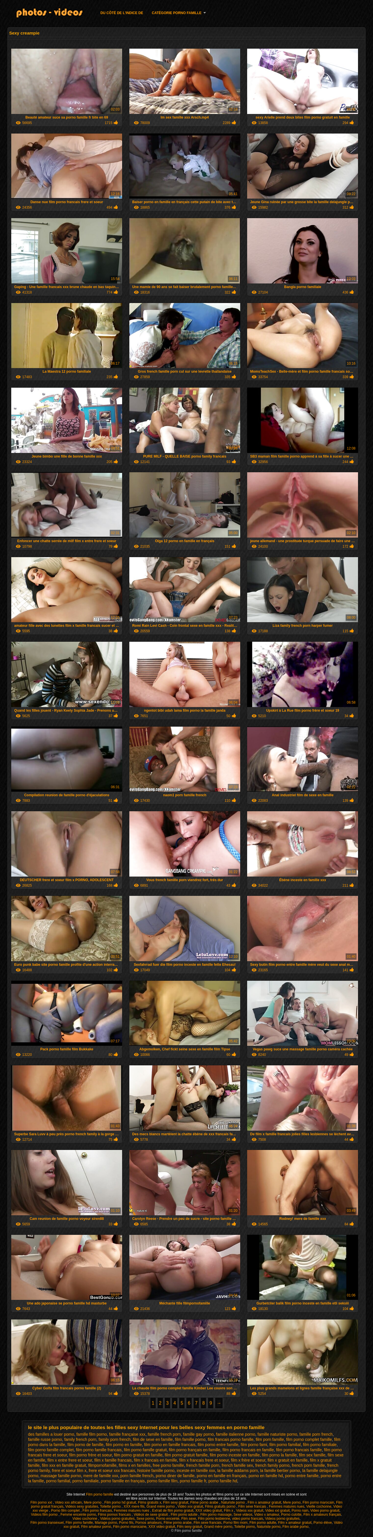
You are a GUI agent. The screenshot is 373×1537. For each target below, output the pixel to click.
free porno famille (168, 1465)
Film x (229, 1511)
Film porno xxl (42, 1502)
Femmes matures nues (286, 1506)
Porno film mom (235, 1523)
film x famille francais (113, 1460)
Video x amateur (266, 1515)
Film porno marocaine (129, 1527)
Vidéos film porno (45, 1515)
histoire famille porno (156, 1470)
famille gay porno (198, 1434)
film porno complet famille (309, 1439)
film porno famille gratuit (145, 1450)
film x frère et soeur (248, 1460)
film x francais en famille (155, 1460)
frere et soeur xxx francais (112, 1470)
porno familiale (85, 1481)
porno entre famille (302, 1475)
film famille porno (190, 1439)
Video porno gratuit (324, 1511)
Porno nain (300, 1511)
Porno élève (322, 1523)
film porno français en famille (194, 1450)
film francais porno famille (230, 1439)
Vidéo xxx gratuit (190, 1506)
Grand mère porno (161, 1506)
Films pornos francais (115, 1515)
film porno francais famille (299, 1450)
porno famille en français (123, 1481)
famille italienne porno (235, 1434)
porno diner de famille (175, 1475)
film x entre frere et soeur (70, 1460)
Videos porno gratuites (282, 1519)
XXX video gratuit (208, 1511)
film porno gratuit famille (186, 1455)
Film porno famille (100, 1494)
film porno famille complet (51, 1450)
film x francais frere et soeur (204, 1460)
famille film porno (91, 1434)
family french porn (80, 1439)
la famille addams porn (237, 1470)
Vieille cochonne (318, 1506)
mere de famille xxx (100, 1475)
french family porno (272, 1465)
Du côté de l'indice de (122, 13)
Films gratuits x (149, 1502)
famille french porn (164, 1434)
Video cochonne (85, 1519)
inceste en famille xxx (196, 1470)
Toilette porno (111, 1506)
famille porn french (316, 1434)
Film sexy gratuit (175, 1502)
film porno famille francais (99, 1450)
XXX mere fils (134, 1506)
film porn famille (270, 1439)
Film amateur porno (96, 1527)
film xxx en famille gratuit (64, 1465)
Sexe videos (243, 1515)
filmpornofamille (102, 1465)
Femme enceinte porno (78, 1515)
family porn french (114, 1439)
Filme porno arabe (204, 1502)
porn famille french (137, 1475)
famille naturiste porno (277, 1434)
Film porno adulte (184, 1515)
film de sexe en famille (153, 1439)
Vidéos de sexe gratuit (151, 1515)
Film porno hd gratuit (120, 1502)
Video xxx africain (68, 1502)
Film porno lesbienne (214, 1519)
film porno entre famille (218, 1444)
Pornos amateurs (148, 1523)
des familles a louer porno (51, 1434)
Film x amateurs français (322, 1515)
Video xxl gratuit (277, 1511)
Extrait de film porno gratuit (172, 1511)
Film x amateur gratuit (264, 1502)
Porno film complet (66, 1511)
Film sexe (188, 1519)
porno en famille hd (266, 1475)
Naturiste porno (233, 1502)
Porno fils (126, 1523)
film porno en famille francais (169, 1444)
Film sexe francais (252, 1506)
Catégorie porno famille (176, 13)
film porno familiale (320, 1444)
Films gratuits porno (220, 1506)
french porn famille (308, 1465)
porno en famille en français (221, 1475)
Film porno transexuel (47, 1523)
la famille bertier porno (280, 1470)
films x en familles (134, 1465)
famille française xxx (127, 1434)
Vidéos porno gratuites (117, 1519)
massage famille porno (61, 1475)
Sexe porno (145, 1519)
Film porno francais (97, 1511)
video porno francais (247, 1519)
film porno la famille (279, 1455)
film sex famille (312, 1455)
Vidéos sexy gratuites (81, 1506)
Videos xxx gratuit (250, 1511)
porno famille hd (223, 1481)
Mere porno (93, 1502)
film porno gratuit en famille (138, 1455)
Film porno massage (216, 1515)
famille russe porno (45, 1439)
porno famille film (162, 1481)
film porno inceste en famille (235, 1455)
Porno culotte (291, 1515)
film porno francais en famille (248, 1450)
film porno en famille (124, 1444)
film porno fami (254, 1444)
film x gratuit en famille (288, 1460)
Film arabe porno (296, 1527)
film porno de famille (85, 1444)
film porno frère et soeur (90, 1455)
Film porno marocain (318, 1502)
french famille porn (202, 1465)
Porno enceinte (167, 1519)
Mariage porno (106, 1523)
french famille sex (237, 1465)
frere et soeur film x (69, 1470)
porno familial (58, 1481)
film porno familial (285, 1444)
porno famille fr (193, 1481)
